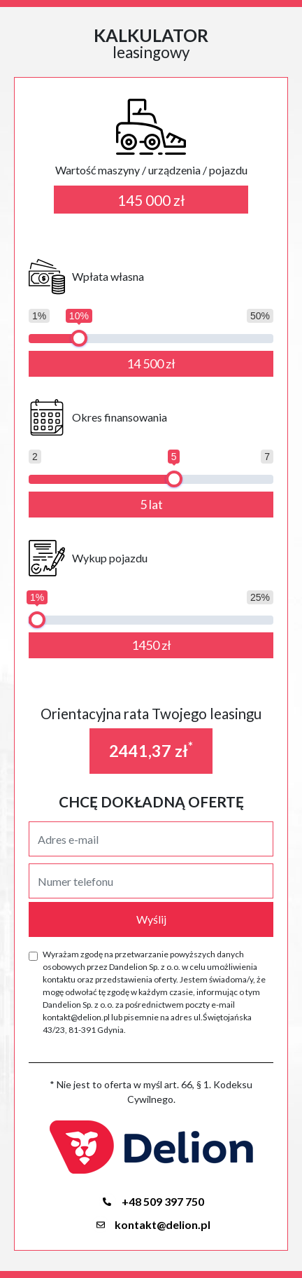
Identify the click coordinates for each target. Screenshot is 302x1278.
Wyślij (151, 919)
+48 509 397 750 (151, 1201)
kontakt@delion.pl (151, 1224)
